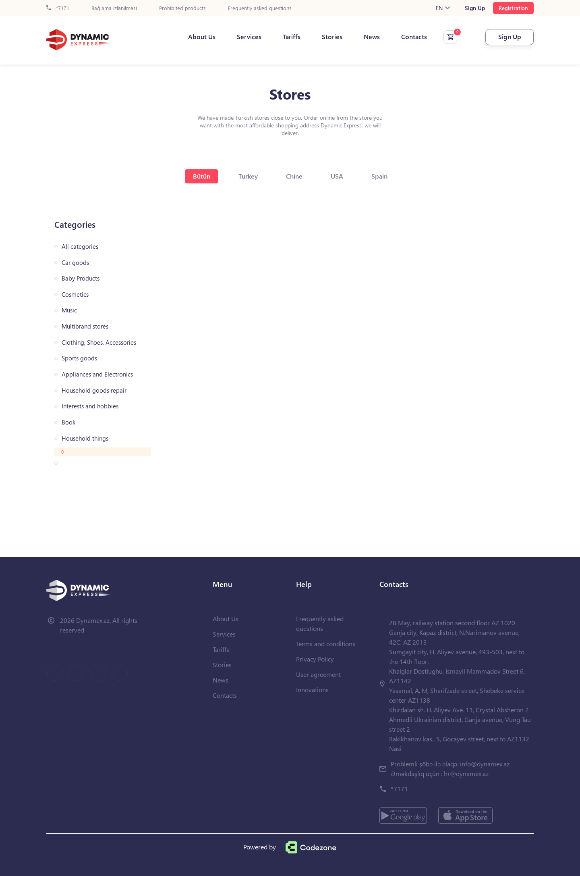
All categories (80, 246)
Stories (332, 36)
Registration (513, 7)
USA (337, 176)
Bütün (201, 176)
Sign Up (475, 8)
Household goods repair (94, 390)
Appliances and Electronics (97, 374)
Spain (379, 176)
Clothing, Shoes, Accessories (99, 342)
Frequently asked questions (260, 8)
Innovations (312, 689)
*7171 (57, 8)
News (372, 36)
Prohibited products (182, 8)
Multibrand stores (85, 326)
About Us (201, 36)
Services (249, 36)
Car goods (75, 262)
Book (68, 422)
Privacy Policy (315, 659)
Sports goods (79, 358)
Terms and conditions (325, 643)
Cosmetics (75, 294)
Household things (85, 438)
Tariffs (291, 36)
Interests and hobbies (90, 406)
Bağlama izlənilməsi (114, 8)
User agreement (318, 674)
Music (69, 310)
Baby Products (80, 278)
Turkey (248, 176)
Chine (294, 176)
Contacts (414, 36)
